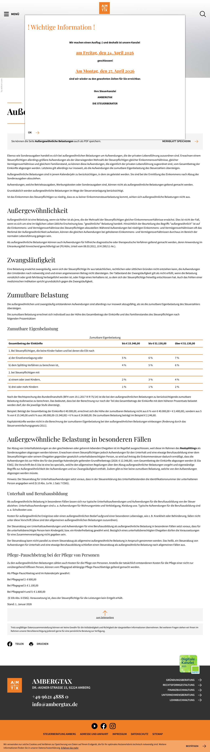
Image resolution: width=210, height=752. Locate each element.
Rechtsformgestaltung (179, 685)
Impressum (119, 734)
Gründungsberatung (180, 680)
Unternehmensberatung (178, 695)
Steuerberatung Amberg (59, 734)
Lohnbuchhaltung (182, 700)
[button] (180, 141)
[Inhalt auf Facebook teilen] (18, 644)
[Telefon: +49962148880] (50, 696)
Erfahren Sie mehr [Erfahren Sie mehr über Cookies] (69, 747)
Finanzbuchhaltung (181, 690)
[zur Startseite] (105, 14)
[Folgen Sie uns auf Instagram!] (113, 726)
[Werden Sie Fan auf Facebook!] (104, 726)
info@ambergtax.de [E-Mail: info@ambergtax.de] (55, 704)
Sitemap (157, 734)
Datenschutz (139, 734)
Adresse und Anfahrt (94, 734)
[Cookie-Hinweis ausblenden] (195, 746)
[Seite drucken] (41, 644)
